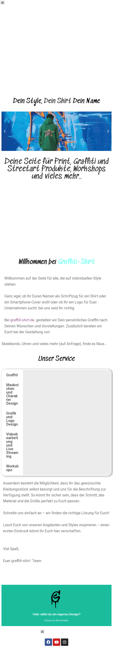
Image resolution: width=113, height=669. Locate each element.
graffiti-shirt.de (22, 320)
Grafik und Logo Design (12, 418)
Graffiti (12, 375)
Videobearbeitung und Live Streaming (12, 445)
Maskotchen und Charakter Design (12, 394)
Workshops (12, 468)
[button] (2, 2)
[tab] (12, 375)
